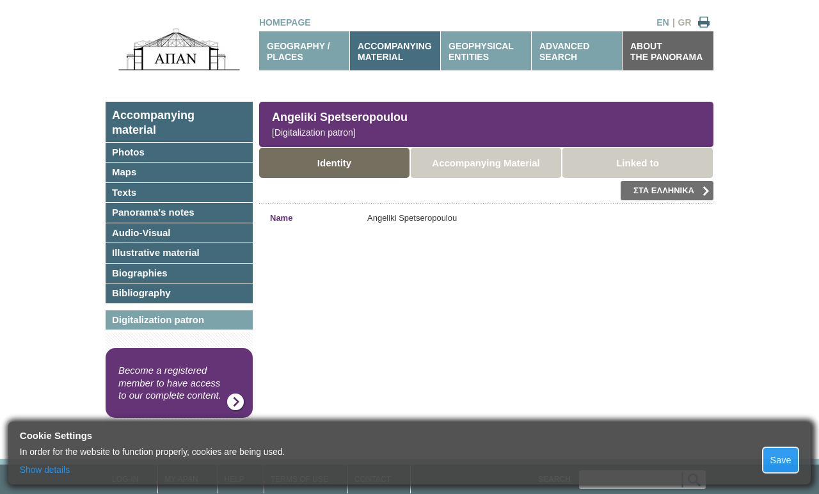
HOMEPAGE (285, 22)
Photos (128, 152)
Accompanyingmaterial (153, 122)
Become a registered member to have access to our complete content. (169, 383)
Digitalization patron (158, 319)
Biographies (140, 272)
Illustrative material (156, 252)
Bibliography (141, 292)
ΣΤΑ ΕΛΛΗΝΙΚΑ (671, 191)
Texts (124, 192)
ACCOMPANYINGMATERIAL (395, 51)
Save (780, 460)
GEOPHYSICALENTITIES (481, 51)
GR (685, 22)
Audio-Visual (141, 232)
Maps (124, 171)
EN (662, 22)
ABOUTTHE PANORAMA (666, 51)
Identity (334, 162)
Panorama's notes (153, 212)
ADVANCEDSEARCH (564, 51)
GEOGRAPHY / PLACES (298, 51)
